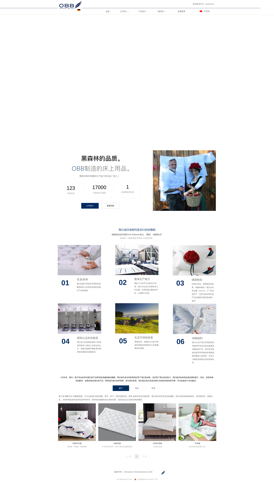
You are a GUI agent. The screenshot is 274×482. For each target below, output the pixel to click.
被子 (121, 388)
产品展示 (142, 11)
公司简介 (123, 11)
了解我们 (160, 11)
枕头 (137, 388)
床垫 (153, 388)
